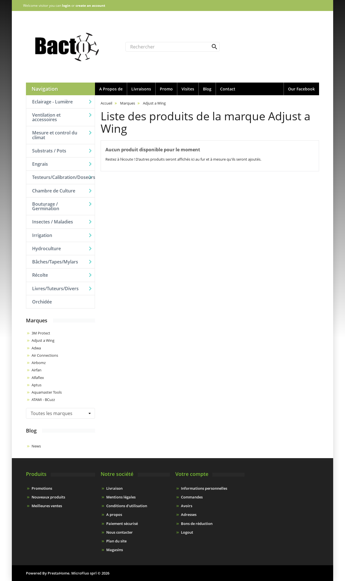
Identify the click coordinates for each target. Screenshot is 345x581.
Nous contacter (119, 532)
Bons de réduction (197, 523)
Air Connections (45, 355)
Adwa (36, 348)
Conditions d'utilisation (126, 505)
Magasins (114, 549)
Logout (187, 532)
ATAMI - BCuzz (43, 399)
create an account (90, 5)
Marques (36, 320)
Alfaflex (38, 377)
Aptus (36, 384)
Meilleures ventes (47, 505)
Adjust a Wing (43, 340)
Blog (31, 430)
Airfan (36, 369)
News (36, 446)
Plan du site (116, 541)
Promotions (42, 488)
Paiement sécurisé (122, 523)
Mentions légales (121, 497)
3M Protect (41, 333)
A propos (114, 514)
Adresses (188, 514)
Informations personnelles (204, 488)
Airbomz (39, 362)
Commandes (192, 497)
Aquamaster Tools (47, 392)
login (66, 5)
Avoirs (186, 505)
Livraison (114, 488)
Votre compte (191, 474)
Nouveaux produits (48, 497)
